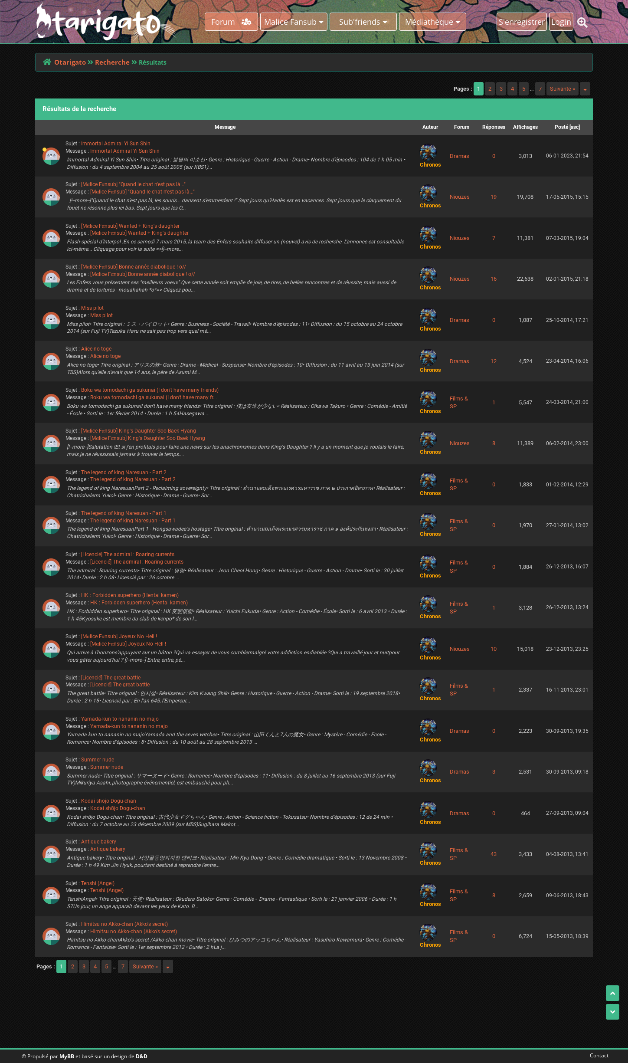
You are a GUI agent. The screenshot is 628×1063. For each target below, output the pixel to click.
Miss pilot (92, 308)
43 (494, 854)
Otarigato (70, 62)
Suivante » (562, 88)
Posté (561, 127)
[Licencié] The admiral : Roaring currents (127, 554)
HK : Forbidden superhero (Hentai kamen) (130, 595)
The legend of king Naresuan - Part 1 (124, 513)
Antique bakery (98, 842)
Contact (597, 1055)
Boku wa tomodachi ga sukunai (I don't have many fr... (153, 397)
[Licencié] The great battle (111, 678)
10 (494, 649)
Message (225, 127)
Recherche (112, 62)
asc (575, 127)
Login (561, 21)
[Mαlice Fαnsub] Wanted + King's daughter (130, 226)
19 (494, 197)
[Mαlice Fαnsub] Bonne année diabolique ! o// (133, 267)
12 (494, 361)
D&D (141, 1056)
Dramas (459, 156)
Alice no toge (96, 349)
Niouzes (460, 197)
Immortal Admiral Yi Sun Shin (115, 144)
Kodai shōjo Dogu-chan (108, 801)
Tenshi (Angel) (97, 883)
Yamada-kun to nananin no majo (120, 719)
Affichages (525, 127)
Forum (231, 21)
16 (494, 279)
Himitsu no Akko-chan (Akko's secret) (124, 924)
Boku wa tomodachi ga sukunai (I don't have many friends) (150, 390)
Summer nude (97, 760)
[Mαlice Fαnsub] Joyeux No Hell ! (119, 636)
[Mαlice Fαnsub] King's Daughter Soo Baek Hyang (138, 431)
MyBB (66, 1056)
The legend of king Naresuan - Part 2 (124, 472)
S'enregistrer (522, 21)
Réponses (493, 127)
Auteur (430, 127)
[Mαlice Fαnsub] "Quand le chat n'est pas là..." (133, 184)
